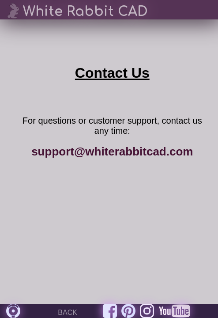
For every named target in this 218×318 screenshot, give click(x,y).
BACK (67, 312)
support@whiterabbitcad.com (112, 151)
